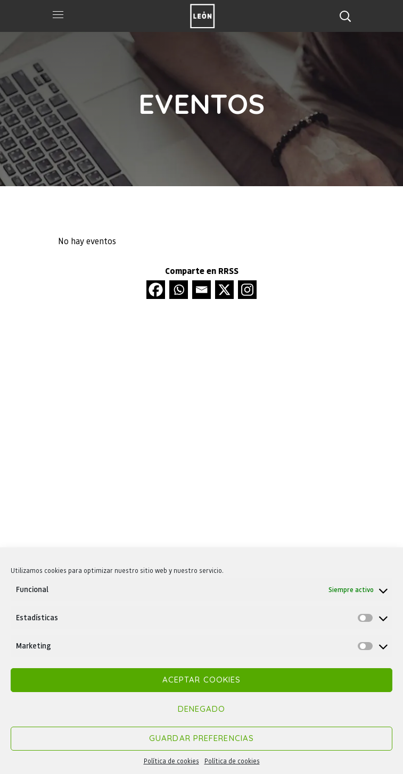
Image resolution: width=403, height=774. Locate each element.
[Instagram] (247, 289)
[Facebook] (155, 289)
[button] (345, 16)
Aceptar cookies (201, 680)
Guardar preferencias (201, 738)
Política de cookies (171, 761)
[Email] (201, 289)
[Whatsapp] (178, 289)
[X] (224, 289)
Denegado (202, 709)
